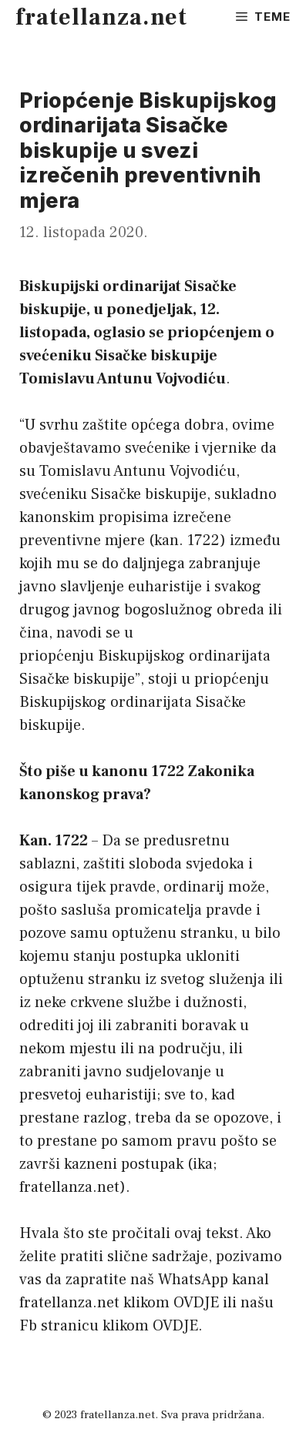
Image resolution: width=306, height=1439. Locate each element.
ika (203, 1164)
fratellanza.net (101, 17)
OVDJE (196, 1303)
